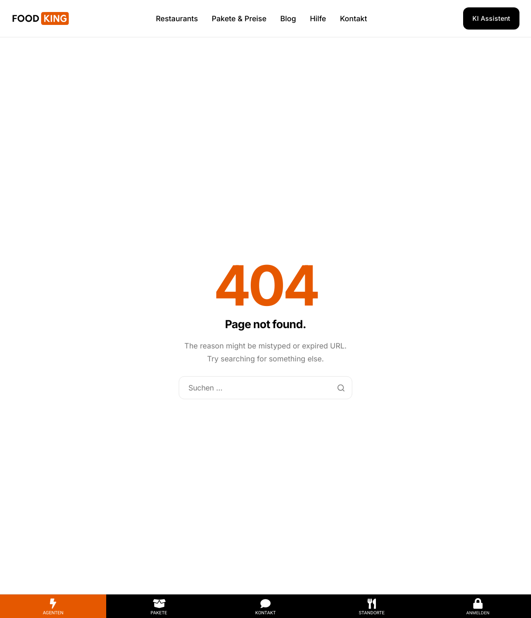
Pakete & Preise (239, 18)
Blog (288, 18)
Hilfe (318, 18)
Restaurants (177, 18)
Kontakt (353, 18)
